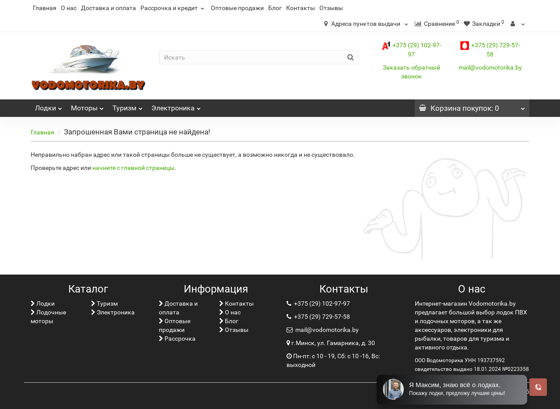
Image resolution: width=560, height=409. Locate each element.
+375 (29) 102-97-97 (321, 303)
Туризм (127, 105)
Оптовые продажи (237, 7)
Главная (44, 7)
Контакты (300, 7)
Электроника (176, 105)
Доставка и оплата (108, 7)
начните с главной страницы (133, 167)
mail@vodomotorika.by (490, 67)
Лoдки (48, 105)
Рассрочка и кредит (173, 7)
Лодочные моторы (48, 316)
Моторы (87, 105)
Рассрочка (177, 338)
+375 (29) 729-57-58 (321, 316)
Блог (275, 7)
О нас (69, 7)
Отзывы (331, 7)
